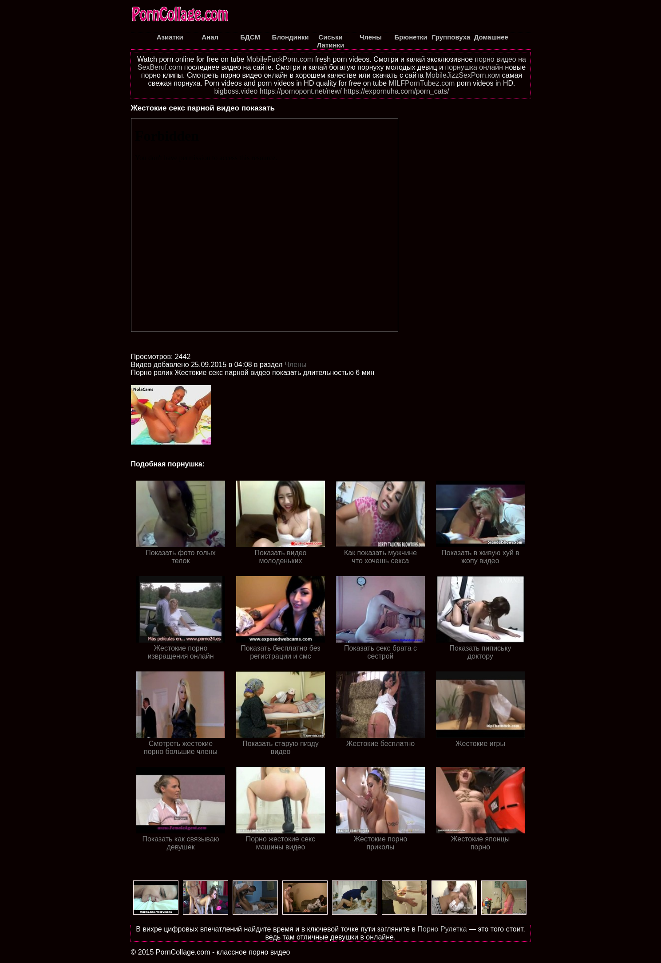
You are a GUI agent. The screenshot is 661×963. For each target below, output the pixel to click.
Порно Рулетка (442, 929)
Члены (295, 364)
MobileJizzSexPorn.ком (463, 75)
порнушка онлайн (474, 67)
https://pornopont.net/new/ (301, 91)
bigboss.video (235, 91)
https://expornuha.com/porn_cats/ (396, 91)
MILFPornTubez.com (422, 83)
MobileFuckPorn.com (279, 59)
